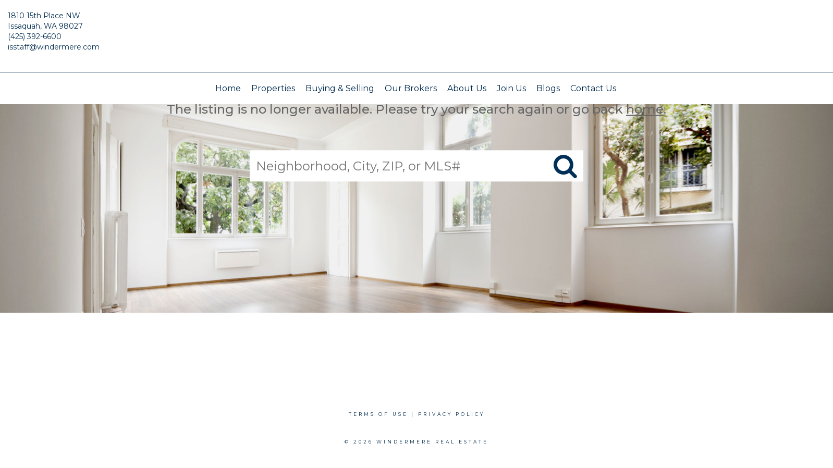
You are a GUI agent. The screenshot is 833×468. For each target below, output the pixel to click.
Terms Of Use (378, 414)
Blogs (548, 88)
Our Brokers (411, 88)
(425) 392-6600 (35, 36)
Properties (273, 88)
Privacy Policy (451, 414)
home (645, 109)
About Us (466, 88)
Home (228, 88)
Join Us (511, 88)
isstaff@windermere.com (54, 47)
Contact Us (593, 88)
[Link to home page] (417, 36)
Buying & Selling (339, 88)
